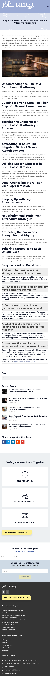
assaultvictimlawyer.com (24, 362)
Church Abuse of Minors (8, 624)
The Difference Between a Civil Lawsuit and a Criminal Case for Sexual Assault (25, 391)
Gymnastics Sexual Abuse (9, 612)
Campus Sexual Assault (8, 627)
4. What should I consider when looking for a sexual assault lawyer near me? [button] (23, 326)
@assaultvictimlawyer (25, 551)
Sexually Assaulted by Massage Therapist (13, 615)
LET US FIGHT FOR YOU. (25, 502)
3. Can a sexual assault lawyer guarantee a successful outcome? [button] (22, 307)
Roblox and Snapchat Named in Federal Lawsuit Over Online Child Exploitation (27, 425)
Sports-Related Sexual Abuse (10, 622)
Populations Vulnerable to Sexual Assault (13, 620)
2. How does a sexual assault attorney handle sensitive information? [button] (25, 288)
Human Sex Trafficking (8, 629)
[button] (47, 6)
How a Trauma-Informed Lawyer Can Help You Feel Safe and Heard (28, 417)
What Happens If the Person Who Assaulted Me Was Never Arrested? (28, 399)
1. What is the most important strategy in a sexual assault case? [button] (22, 272)
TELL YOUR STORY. (25, 481)
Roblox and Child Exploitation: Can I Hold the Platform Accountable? (25, 408)
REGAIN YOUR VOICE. (25, 522)
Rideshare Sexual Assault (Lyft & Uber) (13, 610)
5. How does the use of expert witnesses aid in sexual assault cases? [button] (25, 345)
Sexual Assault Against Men (9, 617)
